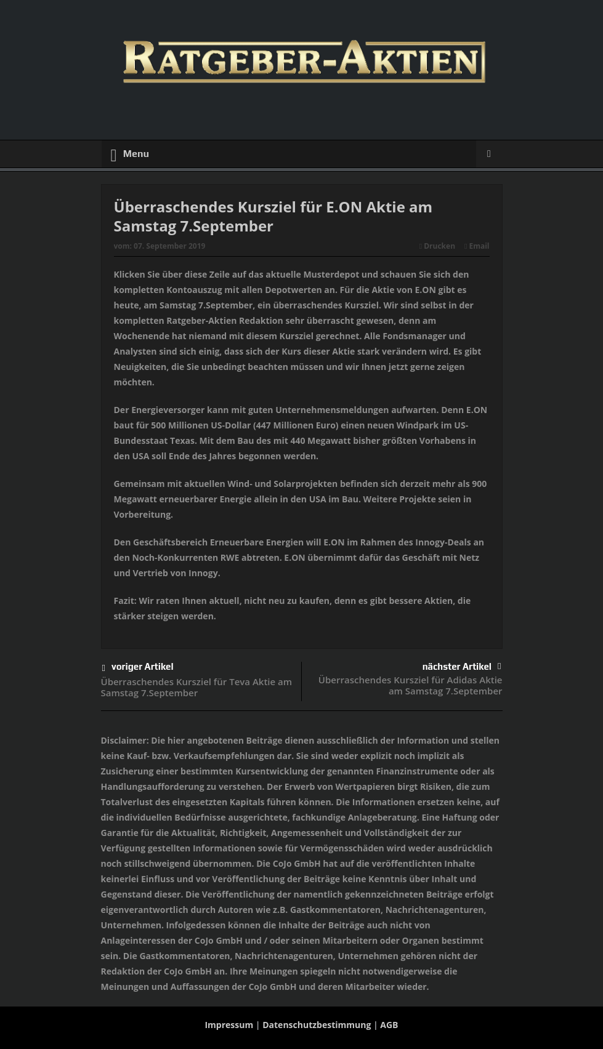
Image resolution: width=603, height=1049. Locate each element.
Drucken (437, 246)
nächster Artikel (462, 666)
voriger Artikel (138, 668)
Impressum (228, 1025)
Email (476, 246)
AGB (389, 1025)
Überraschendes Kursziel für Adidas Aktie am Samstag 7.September (410, 685)
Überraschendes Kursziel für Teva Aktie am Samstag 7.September (197, 687)
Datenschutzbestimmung (316, 1025)
